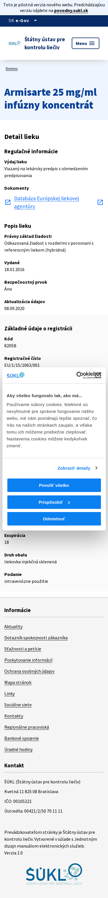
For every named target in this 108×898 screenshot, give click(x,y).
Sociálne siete (18, 704)
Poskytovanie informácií (28, 660)
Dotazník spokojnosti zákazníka (36, 637)
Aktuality (13, 626)
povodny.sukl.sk (71, 10)
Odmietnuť (54, 518)
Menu (85, 43)
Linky (9, 693)
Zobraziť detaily (74, 468)
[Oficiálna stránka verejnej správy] (27, 20)
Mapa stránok (17, 682)
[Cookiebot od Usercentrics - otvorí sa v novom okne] (76, 375)
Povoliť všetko (54, 485)
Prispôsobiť (54, 502)
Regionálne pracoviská (26, 727)
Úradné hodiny (18, 749)
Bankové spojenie (21, 738)
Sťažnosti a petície (22, 649)
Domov (12, 68)
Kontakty (13, 716)
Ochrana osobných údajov (29, 671)
